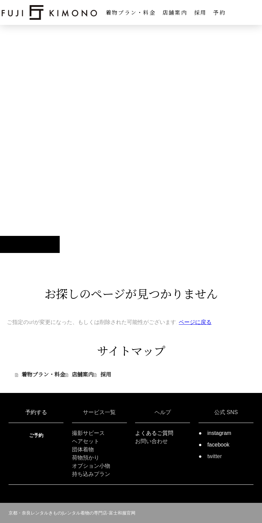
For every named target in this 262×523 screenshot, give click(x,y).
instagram (219, 433)
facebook (218, 445)
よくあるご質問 (154, 433)
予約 (219, 12)
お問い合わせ (151, 441)
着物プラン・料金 (131, 12)
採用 (200, 12)
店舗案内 (174, 12)
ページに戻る (195, 322)
